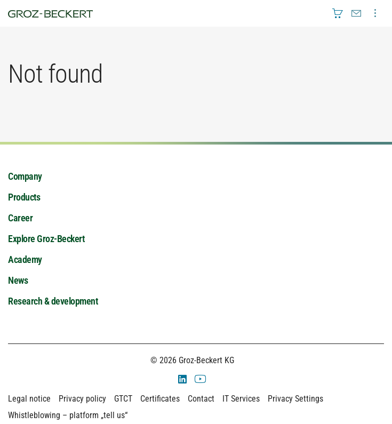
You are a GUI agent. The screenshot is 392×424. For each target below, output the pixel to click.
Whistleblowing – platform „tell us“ (67, 415)
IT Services (241, 399)
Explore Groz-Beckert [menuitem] (46, 238)
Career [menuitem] (20, 217)
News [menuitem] (18, 280)
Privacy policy (82, 399)
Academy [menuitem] (25, 259)
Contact (201, 399)
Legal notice (29, 399)
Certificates (160, 399)
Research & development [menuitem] (53, 301)
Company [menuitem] (25, 176)
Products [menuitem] (24, 197)
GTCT (123, 399)
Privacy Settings (295, 399)
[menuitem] (337, 13)
